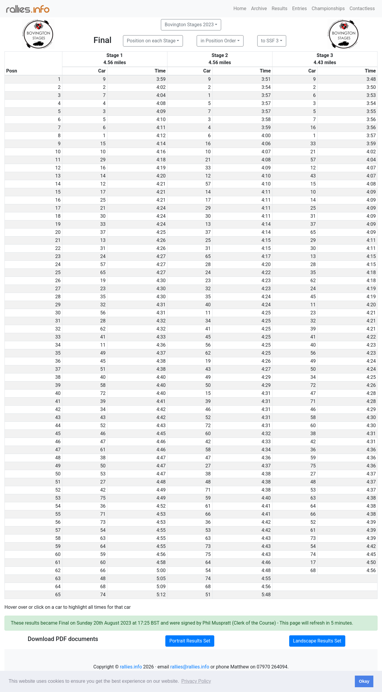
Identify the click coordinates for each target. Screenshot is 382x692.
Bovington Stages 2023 (189, 24)
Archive (259, 8)
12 (313, 168)
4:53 (161, 514)
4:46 (161, 441)
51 (103, 369)
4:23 (266, 280)
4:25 (161, 232)
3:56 (371, 119)
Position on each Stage (151, 41)
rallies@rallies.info (189, 667)
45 (313, 296)
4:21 (161, 184)
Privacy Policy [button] (196, 681)
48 (208, 482)
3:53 (371, 95)
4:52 (161, 506)
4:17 (266, 256)
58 (103, 385)
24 (103, 256)
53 (103, 474)
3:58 (266, 119)
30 (103, 216)
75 (313, 466)
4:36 (161, 345)
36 (313, 449)
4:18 (161, 160)
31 (313, 216)
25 (103, 200)
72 (313, 385)
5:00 (161, 570)
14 (103, 176)
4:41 (161, 401)
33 (313, 143)
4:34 (266, 449)
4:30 (161, 280)
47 (313, 393)
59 (313, 458)
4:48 (161, 482)
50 (313, 369)
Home (239, 8)
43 (313, 176)
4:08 (161, 103)
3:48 (371, 79)
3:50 (371, 87)
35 (313, 272)
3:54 (266, 87)
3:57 (266, 95)
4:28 (371, 393)
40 (208, 305)
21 (313, 152)
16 (313, 127)
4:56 (161, 554)
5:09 (161, 586)
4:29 (266, 377)
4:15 (266, 240)
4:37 (161, 353)
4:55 (161, 530)
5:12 (161, 594)
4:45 (161, 433)
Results (279, 8)
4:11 (161, 127)
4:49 (161, 490)
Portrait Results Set (189, 641)
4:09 (161, 111)
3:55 (371, 111)
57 (313, 160)
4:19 (161, 168)
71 (313, 401)
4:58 (161, 562)
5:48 (266, 594)
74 (313, 554)
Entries (299, 8)
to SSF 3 (270, 41)
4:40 (161, 377)
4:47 (161, 458)
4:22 (266, 272)
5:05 (161, 578)
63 (313, 498)
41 (208, 329)
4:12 (161, 135)
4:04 (161, 95)
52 (208, 417)
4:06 (266, 143)
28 (208, 264)
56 (103, 313)
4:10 (161, 119)
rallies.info (131, 667)
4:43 (161, 425)
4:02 (161, 87)
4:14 (161, 143)
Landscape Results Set (317, 641)
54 (103, 530)
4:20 (161, 176)
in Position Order (218, 41)
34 (208, 321)
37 (313, 224)
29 (103, 160)
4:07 (266, 152)
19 (103, 280)
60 (313, 425)
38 (313, 433)
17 (103, 192)
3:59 (161, 79)
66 (208, 514)
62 (313, 280)
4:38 (161, 361)
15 (103, 143)
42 (208, 441)
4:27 (161, 256)
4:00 (266, 135)
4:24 (161, 208)
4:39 (371, 522)
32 (208, 288)
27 (208, 466)
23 (208, 280)
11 (313, 305)
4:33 (161, 337)
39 (313, 329)
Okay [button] (364, 681)
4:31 (161, 305)
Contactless (362, 8)
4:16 (161, 152)
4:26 (161, 240)
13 (208, 224)
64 (313, 506)
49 (103, 353)
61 (103, 449)
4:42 (161, 409)
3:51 (266, 79)
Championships (328, 8)
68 (313, 570)
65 (313, 232)
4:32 (161, 321)
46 (208, 409)
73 (103, 522)
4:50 (371, 562)
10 (103, 152)
